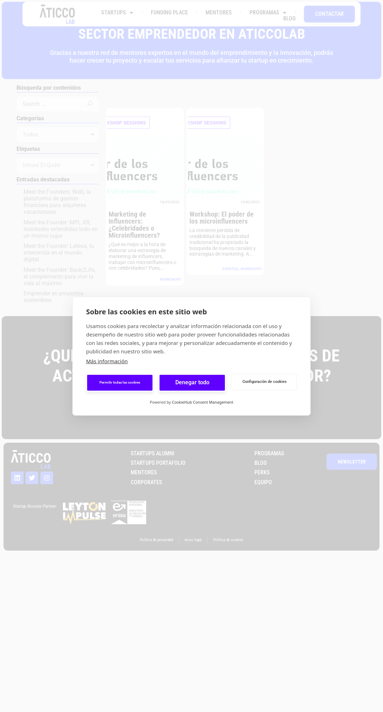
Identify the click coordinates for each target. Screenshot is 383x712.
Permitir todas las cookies (119, 382)
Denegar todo (192, 382)
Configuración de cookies (264, 381)
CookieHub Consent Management (202, 402)
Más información (107, 361)
